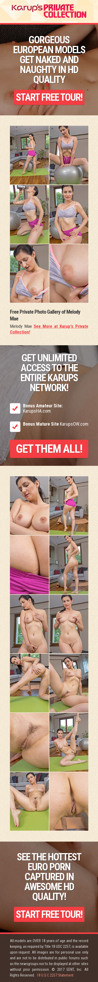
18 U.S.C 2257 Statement (55, 975)
